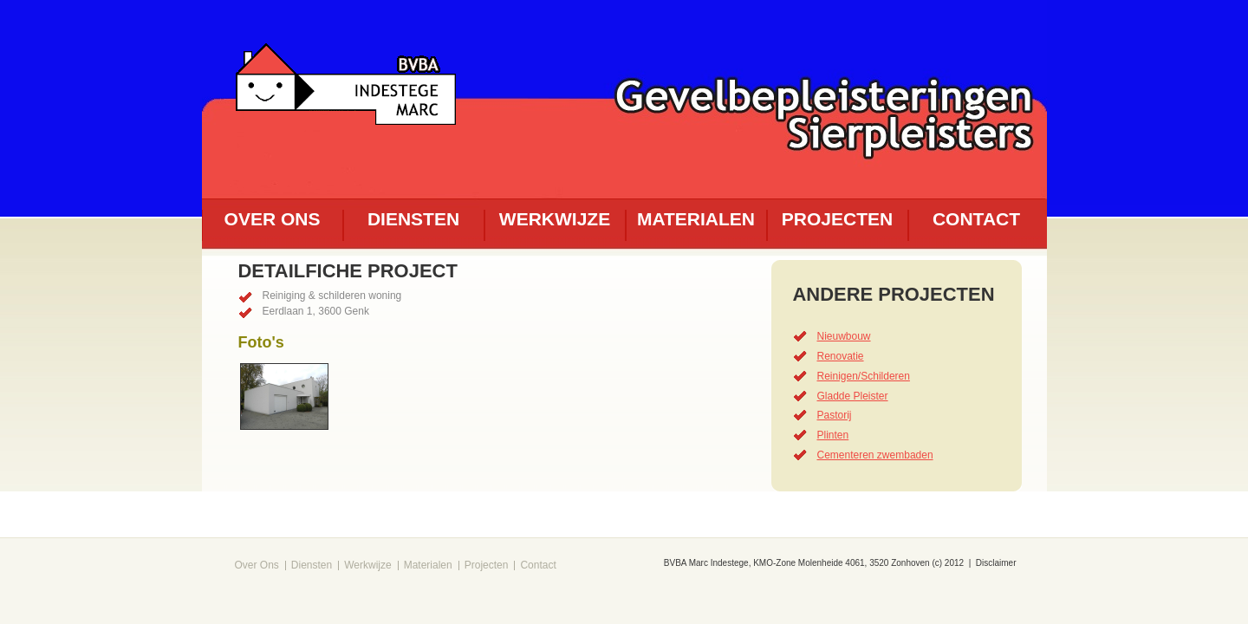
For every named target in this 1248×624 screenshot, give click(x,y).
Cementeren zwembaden (875, 455)
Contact (976, 219)
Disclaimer (996, 563)
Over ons (272, 219)
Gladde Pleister (852, 396)
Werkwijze (554, 219)
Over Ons (257, 565)
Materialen (696, 219)
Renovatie (840, 356)
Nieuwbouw (844, 336)
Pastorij (834, 415)
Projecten (837, 219)
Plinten (833, 435)
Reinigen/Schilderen (863, 376)
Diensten (413, 219)
